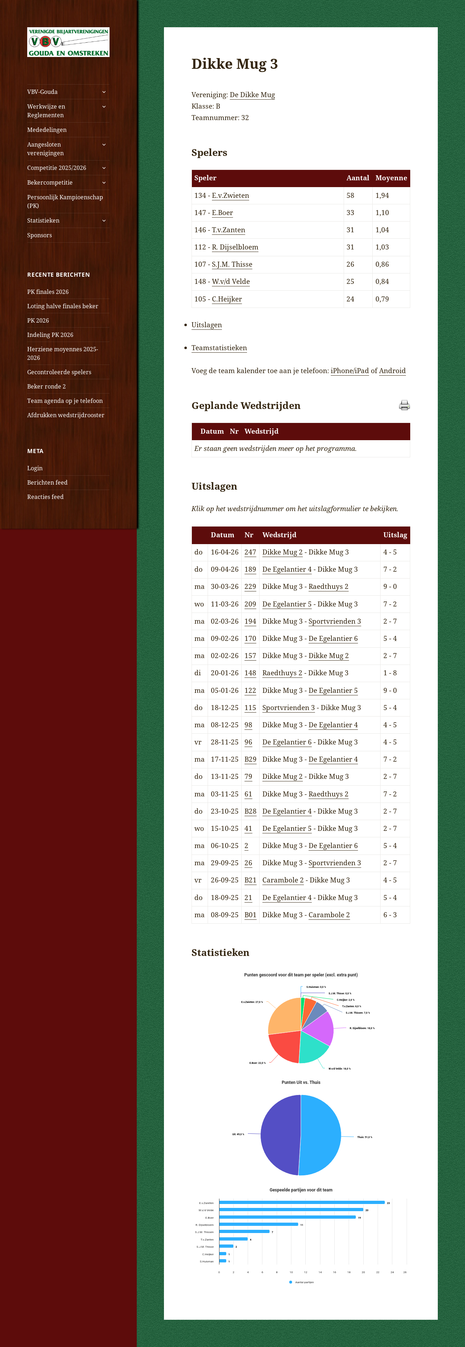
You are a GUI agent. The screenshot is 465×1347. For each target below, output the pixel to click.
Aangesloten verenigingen (45, 149)
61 (248, 794)
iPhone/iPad (350, 370)
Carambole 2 (283, 880)
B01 (250, 914)
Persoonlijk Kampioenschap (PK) (65, 201)
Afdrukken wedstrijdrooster (66, 415)
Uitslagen (207, 324)
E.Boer (222, 212)
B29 (250, 759)
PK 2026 (38, 320)
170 (250, 638)
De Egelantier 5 (287, 604)
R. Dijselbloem (235, 247)
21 (248, 897)
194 (250, 621)
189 (250, 569)
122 (250, 690)
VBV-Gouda (42, 92)
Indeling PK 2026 (50, 335)
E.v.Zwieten (230, 195)
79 (248, 776)
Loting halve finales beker (62, 306)
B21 (250, 880)
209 (250, 604)
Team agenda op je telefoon (65, 401)
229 (250, 586)
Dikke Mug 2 (282, 552)
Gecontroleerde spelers (59, 372)
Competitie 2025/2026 (56, 168)
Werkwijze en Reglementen (46, 111)
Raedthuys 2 (329, 586)
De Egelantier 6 (333, 638)
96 (248, 742)
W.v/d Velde (231, 281)
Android (392, 370)
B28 (250, 811)
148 (250, 672)
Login (35, 468)
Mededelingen (47, 130)
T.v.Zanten (228, 229)
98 (248, 724)
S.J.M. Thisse (232, 264)
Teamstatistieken (219, 347)
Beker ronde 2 (46, 386)
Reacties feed (45, 497)
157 (250, 655)
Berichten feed (47, 482)
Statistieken (43, 220)
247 (250, 552)
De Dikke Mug (252, 94)
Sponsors (39, 235)
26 (248, 862)
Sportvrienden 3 (335, 621)
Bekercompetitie (50, 182)
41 (248, 828)
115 (250, 707)
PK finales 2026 (48, 292)
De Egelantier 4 (287, 569)
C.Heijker (227, 299)
